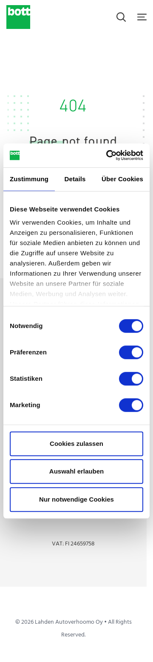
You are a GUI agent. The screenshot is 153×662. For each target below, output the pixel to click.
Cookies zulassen (76, 443)
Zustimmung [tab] (29, 179)
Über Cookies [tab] (122, 179)
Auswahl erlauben (76, 471)
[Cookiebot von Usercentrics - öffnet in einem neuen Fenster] (108, 155)
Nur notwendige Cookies (76, 499)
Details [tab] (75, 179)
